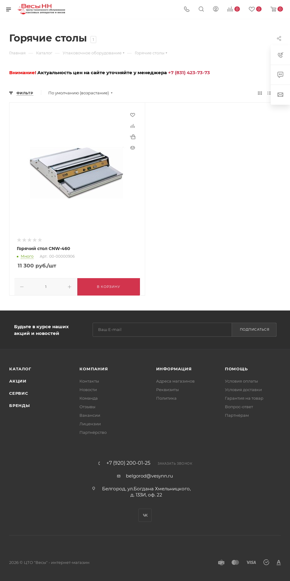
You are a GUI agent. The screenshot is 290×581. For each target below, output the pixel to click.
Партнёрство (93, 431)
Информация (174, 368)
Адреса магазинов (175, 380)
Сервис (18, 392)
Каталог (20, 368)
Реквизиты (167, 389)
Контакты (89, 380)
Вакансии (89, 414)
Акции (18, 380)
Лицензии (90, 423)
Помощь (236, 368)
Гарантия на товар (244, 397)
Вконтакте (145, 514)
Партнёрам (237, 414)
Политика (166, 397)
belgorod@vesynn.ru (149, 475)
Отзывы (87, 406)
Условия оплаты (241, 380)
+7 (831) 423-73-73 (189, 72)
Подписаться (255, 329)
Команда (88, 397)
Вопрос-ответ (239, 406)
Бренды (19, 404)
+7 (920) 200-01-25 (128, 462)
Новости (88, 389)
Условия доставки (243, 389)
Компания (93, 368)
